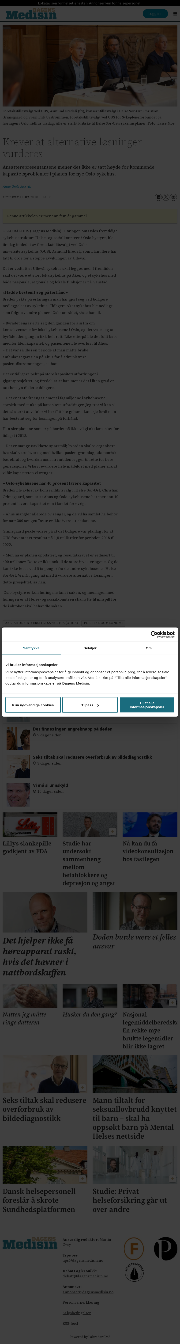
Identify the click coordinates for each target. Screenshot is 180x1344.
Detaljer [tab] (90, 648)
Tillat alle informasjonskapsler (147, 705)
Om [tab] (149, 648)
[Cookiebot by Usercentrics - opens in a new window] (154, 634)
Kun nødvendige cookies (33, 705)
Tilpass (90, 705)
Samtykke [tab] (31, 648)
